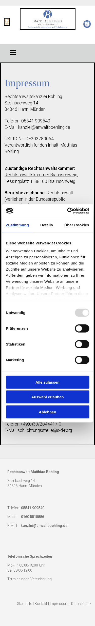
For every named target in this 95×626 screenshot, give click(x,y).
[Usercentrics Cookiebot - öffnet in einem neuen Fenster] (67, 211)
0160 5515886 (32, 517)
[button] (13, 51)
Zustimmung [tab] (17, 225)
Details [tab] (46, 225)
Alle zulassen (47, 382)
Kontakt (41, 604)
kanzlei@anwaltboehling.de (44, 127)
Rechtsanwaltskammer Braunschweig (41, 174)
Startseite (24, 604)
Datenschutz (81, 604)
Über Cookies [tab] (76, 225)
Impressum (59, 604)
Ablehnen (47, 412)
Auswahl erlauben (47, 397)
